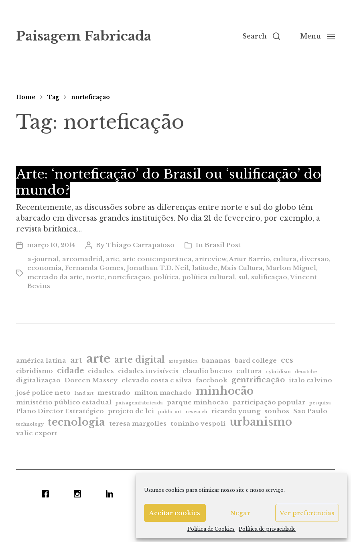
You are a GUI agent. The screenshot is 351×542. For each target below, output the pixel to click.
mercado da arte (55, 277)
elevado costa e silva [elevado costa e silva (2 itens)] (157, 380)
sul (243, 277)
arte (112, 259)
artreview (210, 259)
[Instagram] (79, 494)
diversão (314, 259)
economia (44, 268)
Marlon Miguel (291, 268)
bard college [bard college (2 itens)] (256, 360)
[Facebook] (47, 494)
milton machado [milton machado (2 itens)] (163, 392)
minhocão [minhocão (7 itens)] (225, 391)
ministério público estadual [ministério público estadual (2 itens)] (64, 402)
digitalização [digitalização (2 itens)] (38, 380)
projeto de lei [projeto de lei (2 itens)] (131, 411)
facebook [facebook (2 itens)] (211, 380)
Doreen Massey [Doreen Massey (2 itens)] (91, 380)
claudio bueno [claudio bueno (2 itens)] (207, 371)
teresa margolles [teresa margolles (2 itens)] (137, 423)
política (166, 277)
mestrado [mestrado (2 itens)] (113, 392)
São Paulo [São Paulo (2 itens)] (310, 411)
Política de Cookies (211, 529)
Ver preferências (307, 513)
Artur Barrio (249, 259)
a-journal (43, 259)
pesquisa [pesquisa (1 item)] (320, 403)
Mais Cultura (242, 268)
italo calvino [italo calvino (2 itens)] (310, 380)
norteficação (90, 97)
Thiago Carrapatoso (140, 245)
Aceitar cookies (174, 513)
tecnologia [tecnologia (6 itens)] (76, 422)
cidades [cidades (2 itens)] (101, 371)
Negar (240, 513)
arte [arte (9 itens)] (98, 358)
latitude (204, 268)
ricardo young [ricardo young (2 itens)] (235, 411)
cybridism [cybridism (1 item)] (278, 371)
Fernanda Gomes (94, 268)
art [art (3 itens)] (76, 360)
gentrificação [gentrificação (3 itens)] (258, 379)
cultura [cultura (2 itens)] (249, 371)
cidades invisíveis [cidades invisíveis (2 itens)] (148, 371)
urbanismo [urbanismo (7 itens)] (260, 421)
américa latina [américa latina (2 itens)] (41, 360)
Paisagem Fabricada (83, 36)
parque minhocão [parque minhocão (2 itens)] (198, 402)
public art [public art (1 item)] (170, 411)
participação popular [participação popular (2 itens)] (269, 402)
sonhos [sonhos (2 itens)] (276, 411)
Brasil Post (222, 245)
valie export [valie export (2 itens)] (36, 433)
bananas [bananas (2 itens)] (216, 360)
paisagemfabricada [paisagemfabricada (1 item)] (139, 403)
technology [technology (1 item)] (30, 424)
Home (25, 97)
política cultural (208, 277)
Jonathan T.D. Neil (158, 268)
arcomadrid (82, 259)
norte (95, 277)
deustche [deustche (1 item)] (306, 371)
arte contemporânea (157, 259)
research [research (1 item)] (196, 411)
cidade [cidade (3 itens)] (70, 370)
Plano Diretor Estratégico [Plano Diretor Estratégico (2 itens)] (60, 411)
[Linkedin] (111, 494)
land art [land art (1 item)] (84, 393)
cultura (284, 259)
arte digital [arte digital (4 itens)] (139, 359)
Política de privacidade (267, 529)
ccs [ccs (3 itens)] (287, 360)
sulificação (269, 277)
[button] (261, 36)
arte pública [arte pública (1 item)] (183, 361)
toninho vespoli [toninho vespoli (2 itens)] (197, 423)
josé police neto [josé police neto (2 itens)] (43, 392)
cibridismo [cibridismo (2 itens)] (34, 371)
